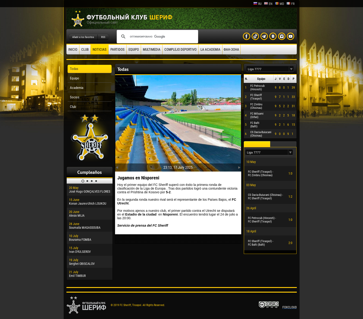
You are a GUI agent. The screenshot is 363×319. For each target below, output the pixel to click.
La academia (210, 49)
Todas (74, 69)
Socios (74, 97)
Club (85, 49)
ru (257, 4)
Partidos (117, 49)
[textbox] (267, 69)
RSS (103, 37)
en (268, 4)
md (279, 4)
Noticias (99, 49)
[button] (291, 69)
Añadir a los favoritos (83, 37)
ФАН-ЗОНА (231, 49)
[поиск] (157, 36)
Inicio (72, 49)
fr (290, 4)
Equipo (133, 49)
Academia (76, 88)
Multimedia (151, 49)
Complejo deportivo (180, 49)
